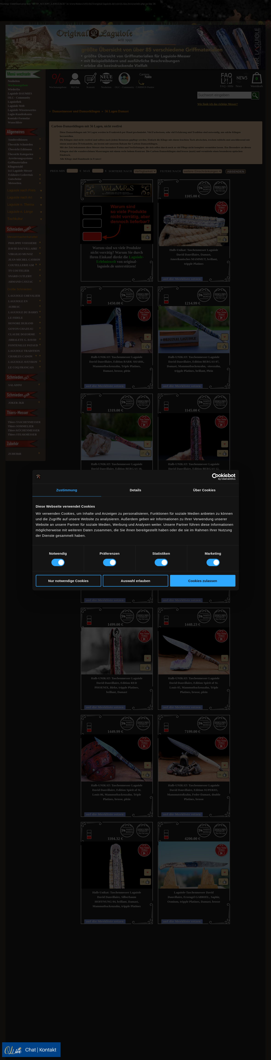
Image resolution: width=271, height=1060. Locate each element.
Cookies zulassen (202, 581)
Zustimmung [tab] (66, 490)
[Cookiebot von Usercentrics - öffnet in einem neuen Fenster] (215, 476)
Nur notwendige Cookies (68, 581)
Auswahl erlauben (135, 581)
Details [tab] (135, 490)
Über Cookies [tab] (204, 490)
